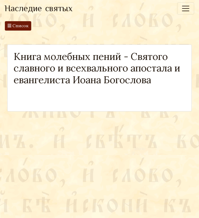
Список (18, 25)
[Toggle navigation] (185, 8)
